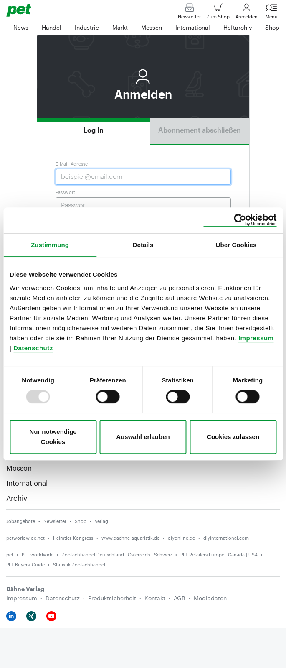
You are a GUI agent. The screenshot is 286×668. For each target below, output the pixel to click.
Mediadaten (210, 598)
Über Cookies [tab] (236, 244)
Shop (80, 521)
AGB (179, 598)
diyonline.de (181, 538)
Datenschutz (33, 348)
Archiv (16, 498)
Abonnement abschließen (199, 130)
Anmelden (246, 13)
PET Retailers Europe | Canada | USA (219, 554)
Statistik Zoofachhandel (79, 564)
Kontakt (154, 598)
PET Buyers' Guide (25, 564)
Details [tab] (143, 244)
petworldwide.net (25, 538)
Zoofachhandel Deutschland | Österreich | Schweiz (117, 554)
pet (9, 554)
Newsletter (189, 13)
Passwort (66, 192)
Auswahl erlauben (143, 436)
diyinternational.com (226, 538)
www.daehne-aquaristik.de (130, 538)
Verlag (101, 521)
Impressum (256, 338)
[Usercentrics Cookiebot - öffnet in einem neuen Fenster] (239, 220)
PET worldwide (37, 554)
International (27, 483)
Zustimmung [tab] (50, 244)
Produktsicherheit (112, 598)
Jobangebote (20, 521)
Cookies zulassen (233, 436)
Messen (19, 468)
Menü (271, 13)
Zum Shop (218, 13)
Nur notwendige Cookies (52, 436)
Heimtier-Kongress (73, 538)
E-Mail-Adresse (72, 163)
